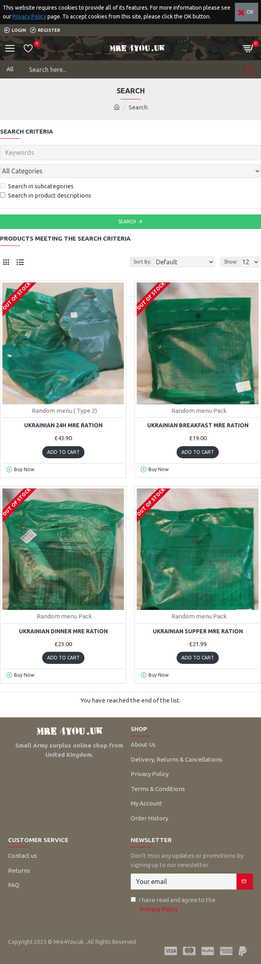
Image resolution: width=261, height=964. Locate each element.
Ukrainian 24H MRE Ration (63, 425)
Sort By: (142, 261)
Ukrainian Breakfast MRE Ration (198, 425)
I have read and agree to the (173, 905)
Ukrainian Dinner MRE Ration (63, 631)
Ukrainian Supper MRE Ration (198, 631)
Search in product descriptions (45, 195)
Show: (230, 261)
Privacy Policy (29, 16)
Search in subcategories (37, 186)
